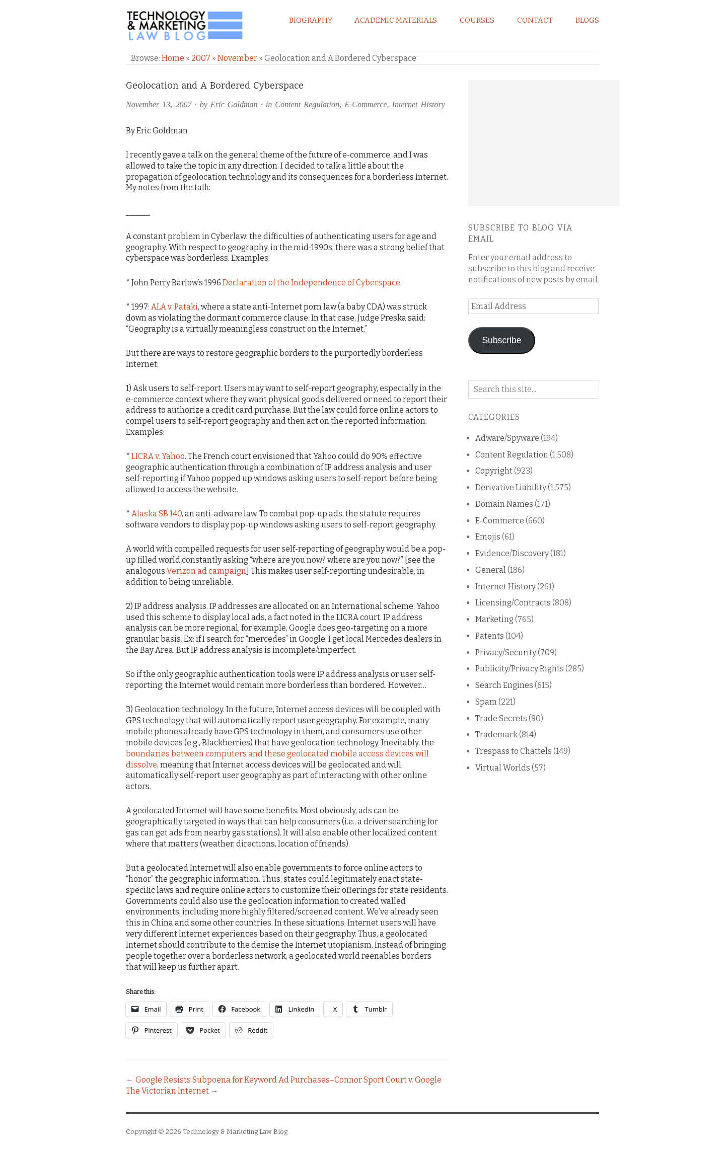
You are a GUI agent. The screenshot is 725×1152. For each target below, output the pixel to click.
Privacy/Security (505, 652)
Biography (310, 20)
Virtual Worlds (502, 768)
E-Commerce (365, 104)
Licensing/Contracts (513, 602)
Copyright (494, 471)
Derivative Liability (510, 487)
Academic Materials (395, 20)
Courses (477, 20)
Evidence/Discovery (512, 553)
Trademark (496, 734)
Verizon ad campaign (206, 571)
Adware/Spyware (507, 438)
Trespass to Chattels (513, 751)
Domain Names (504, 504)
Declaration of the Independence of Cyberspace (311, 282)
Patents (489, 636)
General (490, 570)
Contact (535, 20)
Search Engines (504, 685)
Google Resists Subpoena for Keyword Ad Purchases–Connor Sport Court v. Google (288, 1080)
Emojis (487, 537)
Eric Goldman (234, 104)
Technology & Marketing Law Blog (235, 1131)
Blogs (587, 20)
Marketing (494, 619)
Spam (486, 702)
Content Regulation (307, 104)
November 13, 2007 (159, 104)
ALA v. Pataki (174, 307)
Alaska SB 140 (156, 513)
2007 (200, 58)
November (237, 58)
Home (173, 58)
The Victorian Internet (167, 1091)
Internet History (418, 104)
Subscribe (501, 340)
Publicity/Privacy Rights (519, 668)
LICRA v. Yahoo (158, 456)
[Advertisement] (543, 143)
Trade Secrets (501, 718)
